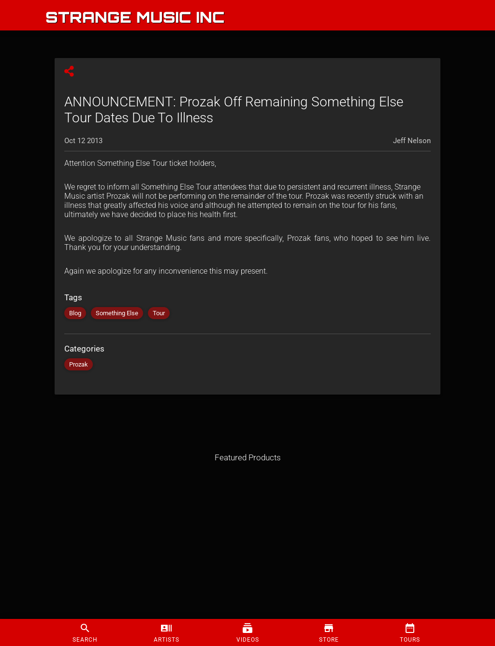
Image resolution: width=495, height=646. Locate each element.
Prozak (78, 364)
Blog (75, 313)
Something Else (117, 313)
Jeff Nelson (412, 140)
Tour (159, 313)
